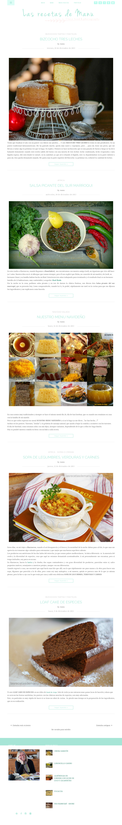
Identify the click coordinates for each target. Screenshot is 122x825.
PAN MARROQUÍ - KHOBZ (64, 804)
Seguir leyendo (14, 807)
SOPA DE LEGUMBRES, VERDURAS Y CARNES (61, 457)
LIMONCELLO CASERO (63, 763)
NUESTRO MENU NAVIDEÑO (61, 317)
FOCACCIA (58, 791)
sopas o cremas (65, 452)
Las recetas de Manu (61, 14)
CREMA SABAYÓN (61, 751)
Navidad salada (61, 312)
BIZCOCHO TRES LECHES (61, 39)
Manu (52, 3)
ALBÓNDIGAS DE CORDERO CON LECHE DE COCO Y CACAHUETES (64, 778)
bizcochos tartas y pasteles (61, 34)
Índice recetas (64, 3)
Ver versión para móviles (61, 730)
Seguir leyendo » (61, 164)
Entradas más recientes (22, 725)
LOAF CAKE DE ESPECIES (61, 602)
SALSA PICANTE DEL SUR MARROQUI (61, 185)
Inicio (43, 3)
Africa (61, 180)
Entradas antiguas (103, 725)
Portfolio (77, 3)
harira (29, 562)
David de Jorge (51, 692)
